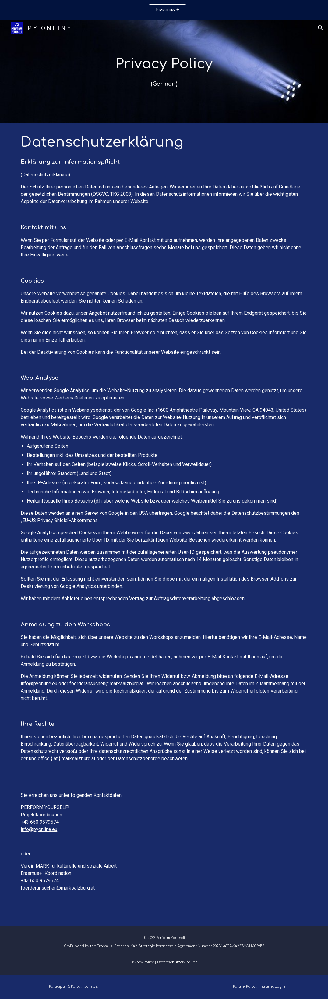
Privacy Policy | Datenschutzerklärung (164, 962)
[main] (164, 71)
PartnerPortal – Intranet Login (259, 986)
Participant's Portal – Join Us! (73, 986)
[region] (164, 10)
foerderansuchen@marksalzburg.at (106, 683)
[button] (320, 28)
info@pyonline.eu (39, 683)
